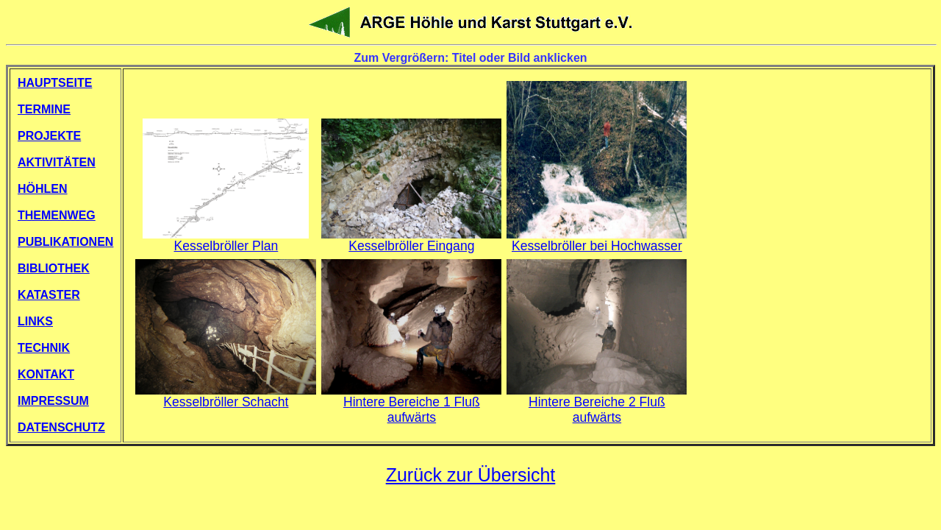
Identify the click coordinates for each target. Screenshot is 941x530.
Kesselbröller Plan (226, 240)
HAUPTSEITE (55, 83)
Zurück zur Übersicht (471, 474)
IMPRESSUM (53, 401)
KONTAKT (46, 374)
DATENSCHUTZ (61, 427)
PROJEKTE (49, 136)
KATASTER (49, 295)
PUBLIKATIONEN (65, 242)
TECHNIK (44, 348)
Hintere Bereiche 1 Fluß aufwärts (411, 404)
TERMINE (44, 109)
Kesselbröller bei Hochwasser (597, 240)
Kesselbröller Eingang (411, 240)
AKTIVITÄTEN (57, 162)
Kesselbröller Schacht (225, 396)
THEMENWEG (57, 215)
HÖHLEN (43, 189)
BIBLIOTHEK (54, 268)
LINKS (35, 321)
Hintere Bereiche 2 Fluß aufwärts (597, 404)
